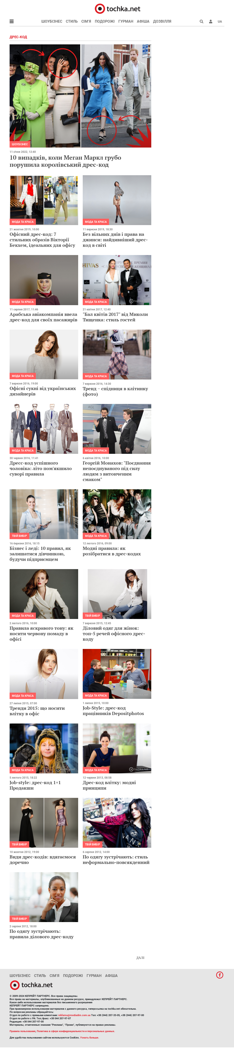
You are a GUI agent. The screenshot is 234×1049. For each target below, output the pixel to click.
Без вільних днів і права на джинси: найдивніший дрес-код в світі (115, 239)
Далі (140, 958)
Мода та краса (23, 221)
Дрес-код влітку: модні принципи (109, 785)
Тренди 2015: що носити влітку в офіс (37, 711)
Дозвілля (162, 21)
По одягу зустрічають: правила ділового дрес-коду (42, 934)
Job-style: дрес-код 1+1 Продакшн (35, 785)
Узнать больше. (89, 1037)
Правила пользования (22, 1031)
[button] (210, 21)
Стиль (72, 21)
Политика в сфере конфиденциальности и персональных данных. (76, 1031)
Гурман (125, 21)
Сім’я (86, 21)
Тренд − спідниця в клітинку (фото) (115, 391)
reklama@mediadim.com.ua (74, 1015)
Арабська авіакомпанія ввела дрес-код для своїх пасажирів (43, 317)
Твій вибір (19, 536)
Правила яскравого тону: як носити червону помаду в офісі (41, 633)
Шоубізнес (51, 21)
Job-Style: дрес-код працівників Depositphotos (113, 710)
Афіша (143, 21)
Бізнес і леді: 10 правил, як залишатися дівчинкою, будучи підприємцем (40, 553)
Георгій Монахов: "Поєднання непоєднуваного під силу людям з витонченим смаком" (117, 471)
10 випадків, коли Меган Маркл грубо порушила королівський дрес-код (65, 160)
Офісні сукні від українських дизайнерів (43, 391)
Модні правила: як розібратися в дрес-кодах (112, 551)
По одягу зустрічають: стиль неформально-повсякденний (116, 859)
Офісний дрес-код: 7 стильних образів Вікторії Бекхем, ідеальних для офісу (42, 239)
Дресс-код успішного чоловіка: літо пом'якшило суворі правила (41, 468)
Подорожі (105, 21)
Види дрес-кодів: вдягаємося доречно (43, 859)
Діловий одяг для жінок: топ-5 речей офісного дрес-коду (114, 633)
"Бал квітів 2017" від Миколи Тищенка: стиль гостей (115, 317)
